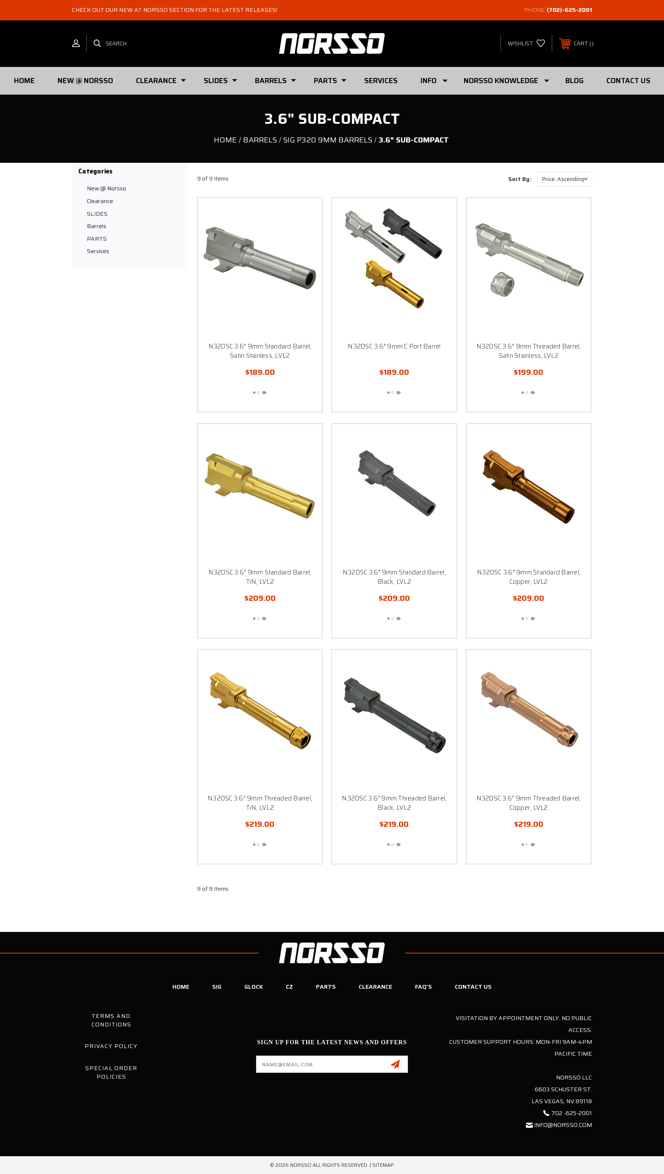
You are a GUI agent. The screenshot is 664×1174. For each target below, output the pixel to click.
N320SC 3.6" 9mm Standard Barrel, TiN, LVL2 (260, 577)
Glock (253, 986)
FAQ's (423, 986)
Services (381, 80)
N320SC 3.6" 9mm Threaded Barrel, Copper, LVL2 (528, 803)
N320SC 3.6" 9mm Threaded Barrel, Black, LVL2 (394, 803)
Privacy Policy (111, 1046)
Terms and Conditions (111, 1020)
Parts (326, 986)
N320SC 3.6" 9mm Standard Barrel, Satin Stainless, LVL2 (260, 351)
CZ (289, 986)
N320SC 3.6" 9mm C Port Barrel (394, 346)
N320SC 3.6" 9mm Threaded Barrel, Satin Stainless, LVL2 (528, 351)
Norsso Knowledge (506, 80)
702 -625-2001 (571, 1113)
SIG (216, 986)
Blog (574, 80)
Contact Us (628, 80)
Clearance (161, 80)
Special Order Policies (111, 1072)
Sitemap (383, 1165)
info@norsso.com (563, 1124)
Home (24, 80)
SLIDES (220, 80)
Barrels (275, 80)
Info (434, 80)
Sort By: (519, 179)
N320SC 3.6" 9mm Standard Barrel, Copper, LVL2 (528, 577)
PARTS (330, 80)
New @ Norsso (85, 80)
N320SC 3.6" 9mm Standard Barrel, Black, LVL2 (394, 577)
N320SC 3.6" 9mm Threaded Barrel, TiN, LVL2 (260, 803)
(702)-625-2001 (569, 9)
